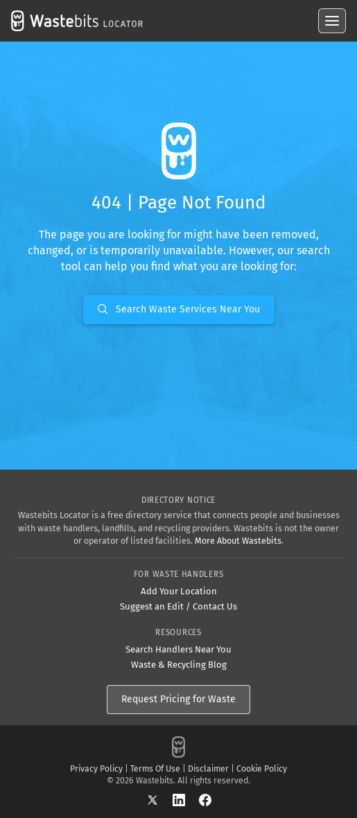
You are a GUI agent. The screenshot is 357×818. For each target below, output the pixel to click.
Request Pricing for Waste (178, 699)
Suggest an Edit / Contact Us (178, 606)
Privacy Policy (96, 769)
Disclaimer (208, 769)
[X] (159, 800)
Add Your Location (179, 591)
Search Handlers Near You (178, 649)
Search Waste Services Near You (179, 309)
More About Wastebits (238, 540)
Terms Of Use (155, 769)
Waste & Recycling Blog (179, 664)
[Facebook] (205, 800)
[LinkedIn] (186, 800)
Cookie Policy (261, 769)
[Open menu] (332, 20)
